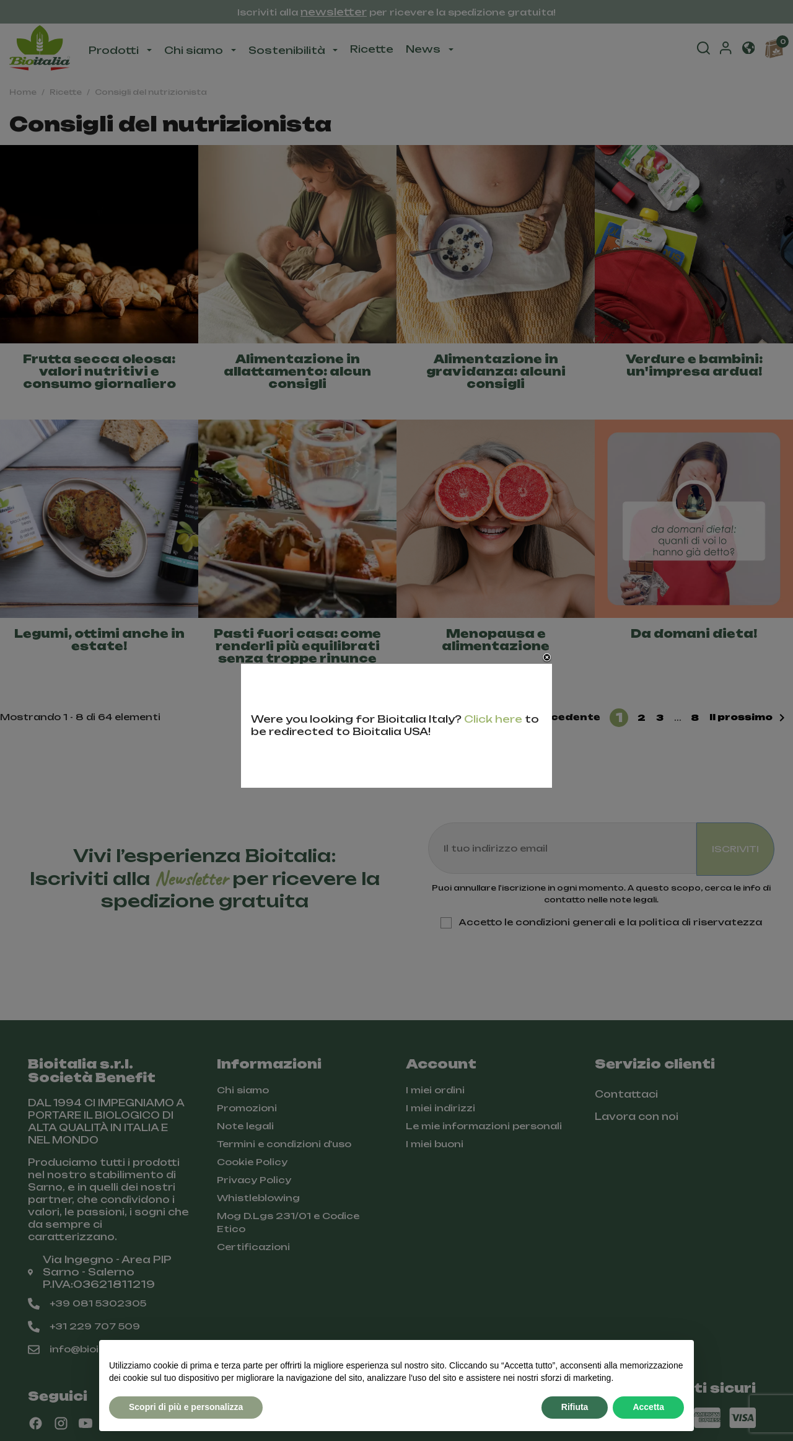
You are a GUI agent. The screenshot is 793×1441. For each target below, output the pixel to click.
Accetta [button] (648, 1407)
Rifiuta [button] (575, 1407)
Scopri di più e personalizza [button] (186, 1407)
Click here (493, 719)
